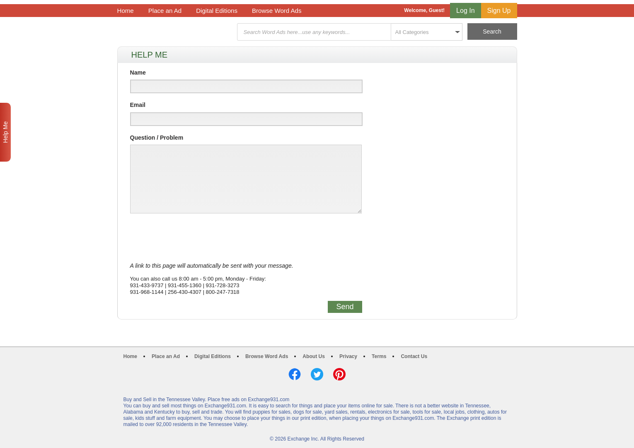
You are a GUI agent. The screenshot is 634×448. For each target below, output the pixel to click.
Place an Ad (164, 10)
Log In (465, 10)
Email (137, 105)
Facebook (294, 374)
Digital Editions (216, 10)
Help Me (5, 132)
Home (125, 10)
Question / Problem (157, 137)
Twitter (317, 374)
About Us (313, 356)
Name (138, 72)
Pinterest (339, 374)
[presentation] (193, 238)
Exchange (176, 32)
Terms (379, 356)
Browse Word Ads (277, 10)
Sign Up (499, 10)
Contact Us (414, 356)
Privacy (348, 356)
